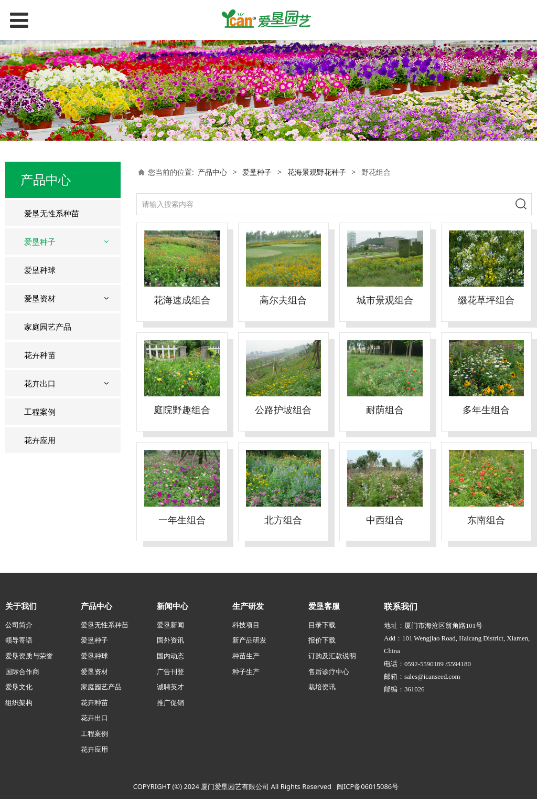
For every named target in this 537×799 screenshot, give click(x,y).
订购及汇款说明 (332, 655)
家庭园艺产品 (47, 326)
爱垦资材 (40, 298)
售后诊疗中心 (328, 671)
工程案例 (40, 411)
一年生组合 (182, 519)
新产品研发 (249, 640)
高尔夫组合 (283, 299)
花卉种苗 (40, 355)
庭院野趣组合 (182, 409)
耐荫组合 (385, 409)
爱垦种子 (40, 241)
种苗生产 (246, 655)
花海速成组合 (182, 299)
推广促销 (170, 702)
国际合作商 (22, 671)
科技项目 (246, 624)
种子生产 (246, 671)
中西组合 (385, 519)
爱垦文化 (19, 686)
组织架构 (19, 702)
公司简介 (19, 624)
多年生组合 (486, 409)
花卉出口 (40, 383)
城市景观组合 (385, 299)
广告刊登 (170, 671)
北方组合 (283, 519)
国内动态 (170, 655)
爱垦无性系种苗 (51, 213)
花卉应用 (40, 440)
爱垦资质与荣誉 (29, 655)
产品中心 (212, 172)
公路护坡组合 (283, 409)
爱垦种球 (40, 270)
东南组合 (486, 519)
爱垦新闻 (170, 624)
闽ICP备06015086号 (368, 786)
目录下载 (322, 624)
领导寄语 (19, 640)
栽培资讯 (322, 686)
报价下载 (322, 640)
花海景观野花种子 (316, 172)
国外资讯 (170, 640)
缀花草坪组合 (486, 299)
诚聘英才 (170, 686)
